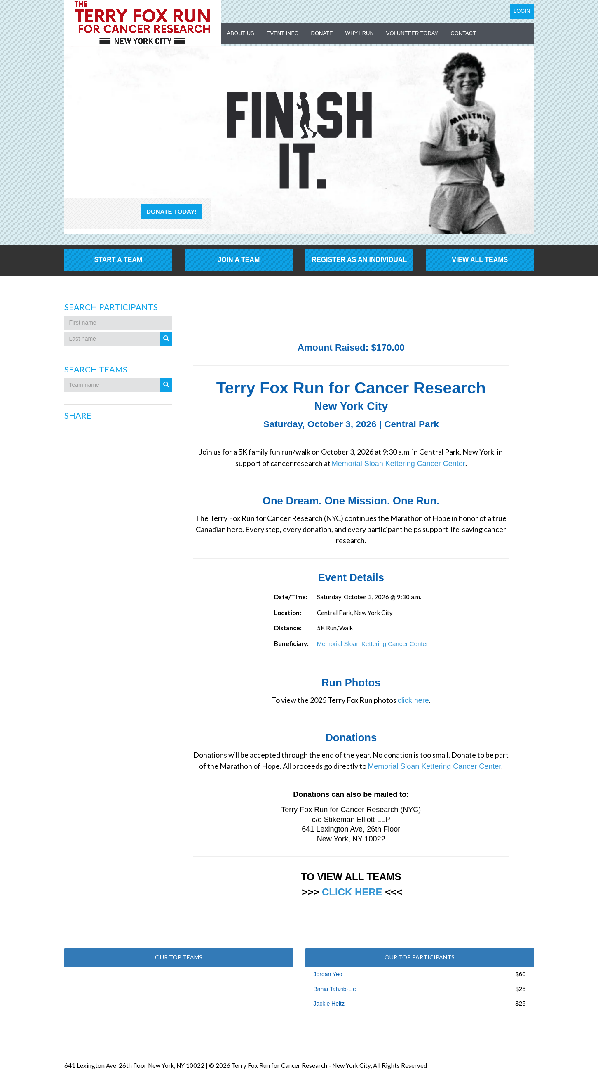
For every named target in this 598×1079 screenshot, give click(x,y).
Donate (322, 33)
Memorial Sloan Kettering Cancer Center (398, 463)
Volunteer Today (412, 33)
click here (413, 700)
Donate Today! (171, 211)
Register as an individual (359, 259)
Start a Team (118, 259)
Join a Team (239, 259)
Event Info (283, 33)
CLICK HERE (352, 892)
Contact (463, 33)
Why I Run (359, 33)
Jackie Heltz (329, 1003)
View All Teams (480, 259)
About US (240, 33)
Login (522, 11)
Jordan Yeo (328, 974)
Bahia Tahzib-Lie (335, 989)
